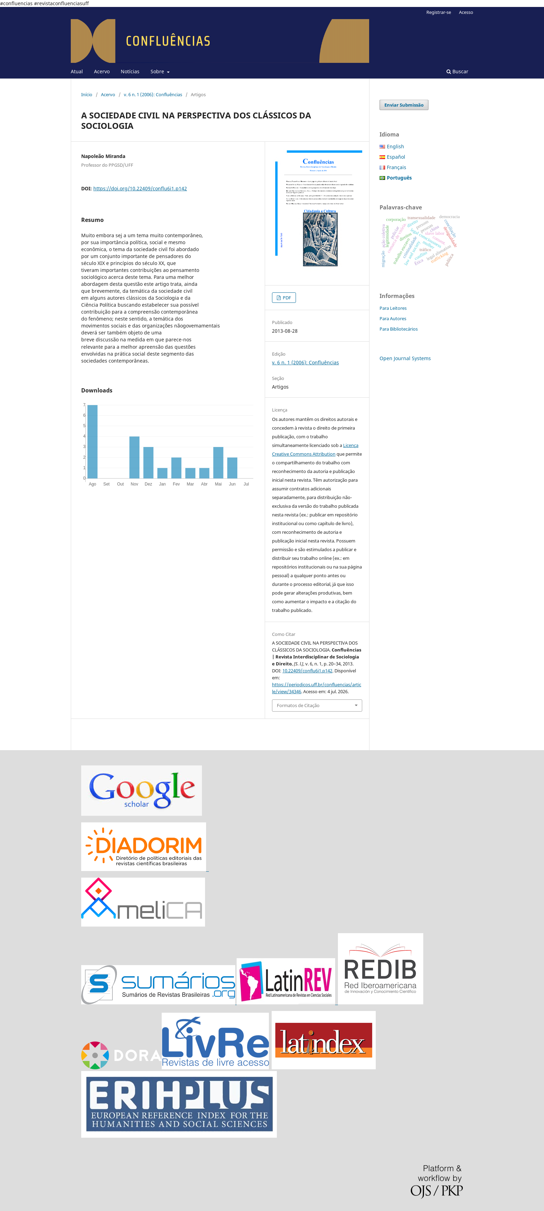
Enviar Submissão (404, 105)
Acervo (102, 71)
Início (86, 94)
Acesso (466, 12)
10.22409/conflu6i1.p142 (307, 670)
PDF (286, 298)
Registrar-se (438, 12)
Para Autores (393, 318)
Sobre (158, 71)
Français (396, 167)
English (395, 146)
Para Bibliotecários (399, 329)
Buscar (457, 71)
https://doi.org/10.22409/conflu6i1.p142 (140, 188)
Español (396, 157)
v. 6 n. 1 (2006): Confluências (153, 94)
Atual (77, 71)
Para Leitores (393, 308)
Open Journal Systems (405, 358)
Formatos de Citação (298, 705)
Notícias (130, 71)
